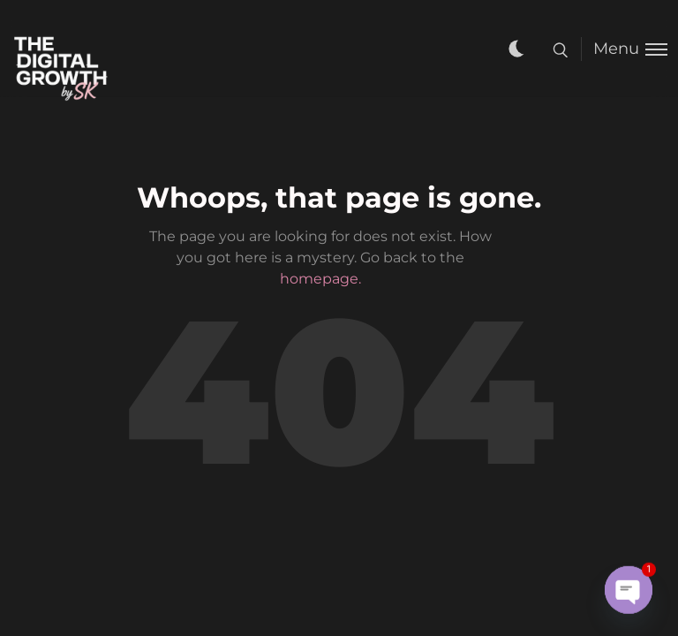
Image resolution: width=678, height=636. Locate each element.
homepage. (320, 278)
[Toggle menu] (624, 49)
